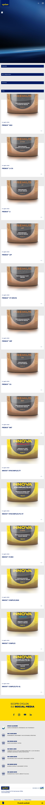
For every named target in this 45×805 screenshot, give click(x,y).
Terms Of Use (17, 799)
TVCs (3, 91)
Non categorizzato (6, 74)
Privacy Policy (28, 799)
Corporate (4, 66)
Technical (4, 82)
